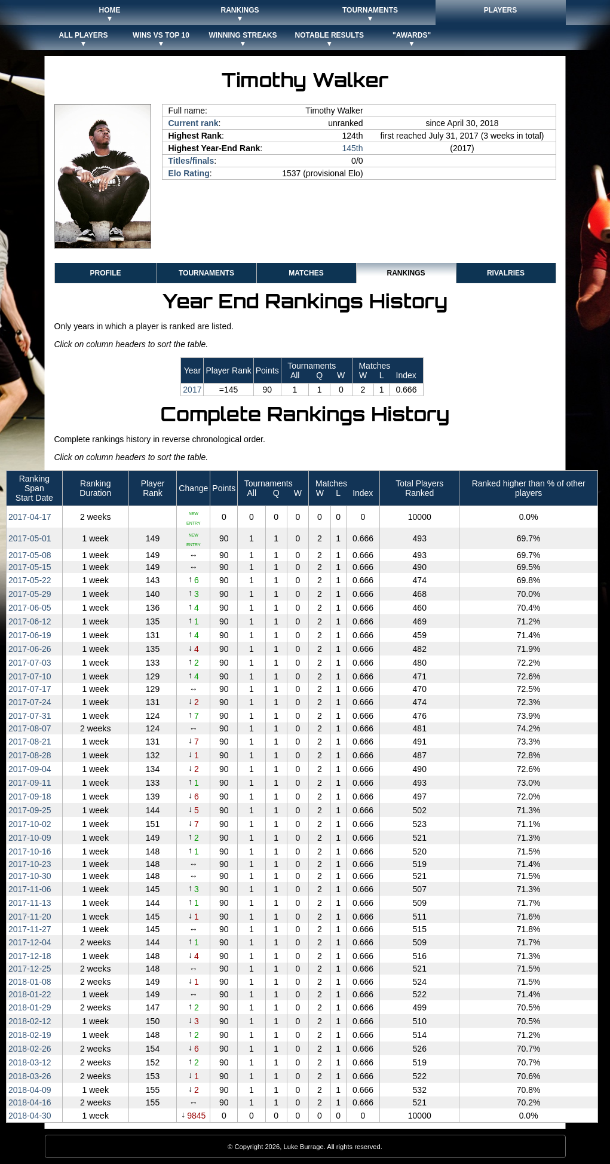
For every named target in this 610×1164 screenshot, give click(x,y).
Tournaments (206, 273)
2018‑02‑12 (29, 1021)
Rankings (406, 273)
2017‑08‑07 (29, 728)
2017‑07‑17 (29, 689)
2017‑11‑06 (29, 889)
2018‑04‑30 (29, 1115)
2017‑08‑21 (29, 741)
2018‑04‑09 (29, 1090)
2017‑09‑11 (29, 783)
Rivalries (506, 273)
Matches (306, 273)
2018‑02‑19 (29, 1035)
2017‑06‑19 (29, 635)
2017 (192, 389)
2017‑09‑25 (29, 810)
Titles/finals (191, 161)
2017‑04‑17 (29, 517)
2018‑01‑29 (29, 1007)
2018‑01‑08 (29, 982)
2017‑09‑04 (29, 769)
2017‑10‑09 (29, 838)
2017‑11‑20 (29, 916)
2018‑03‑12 (29, 1062)
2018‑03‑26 (29, 1076)
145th (352, 148)
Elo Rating (189, 173)
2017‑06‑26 (29, 649)
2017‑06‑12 (29, 621)
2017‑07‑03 (29, 662)
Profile (105, 273)
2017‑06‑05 (29, 607)
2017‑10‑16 (29, 851)
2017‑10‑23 (29, 864)
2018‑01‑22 (29, 994)
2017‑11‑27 (29, 929)
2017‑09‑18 (29, 796)
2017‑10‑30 (29, 876)
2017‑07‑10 (29, 676)
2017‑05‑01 (29, 538)
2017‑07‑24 (29, 702)
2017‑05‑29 (29, 594)
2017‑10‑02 (29, 824)
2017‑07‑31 (29, 716)
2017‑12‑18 (29, 956)
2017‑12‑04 (29, 942)
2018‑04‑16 (29, 1102)
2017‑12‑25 (29, 968)
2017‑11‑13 (29, 903)
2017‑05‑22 (29, 580)
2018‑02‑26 (29, 1048)
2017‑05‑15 (29, 567)
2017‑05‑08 (29, 555)
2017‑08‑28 (29, 755)
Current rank (193, 123)
